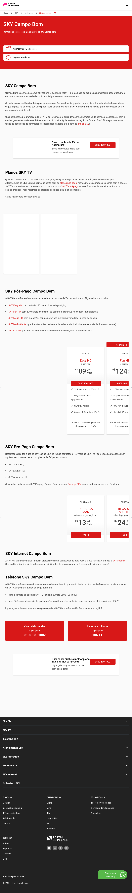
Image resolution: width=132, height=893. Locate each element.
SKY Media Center (17, 324)
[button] (127, 5)
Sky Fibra (8, 721)
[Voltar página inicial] (11, 5)
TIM (48, 813)
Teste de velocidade (101, 802)
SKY (48, 823)
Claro (49, 802)
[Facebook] (60, 848)
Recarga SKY (74, 484)
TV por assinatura (11, 813)
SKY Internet (119, 560)
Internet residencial (12, 808)
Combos (7, 823)
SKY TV (7, 730)
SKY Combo (14, 330)
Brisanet (51, 828)
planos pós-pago (68, 183)
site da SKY (83, 123)
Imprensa (7, 848)
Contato (7, 853)
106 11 (85, 534)
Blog (5, 858)
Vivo (49, 808)
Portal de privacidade (13, 876)
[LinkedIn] (55, 848)
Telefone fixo (9, 818)
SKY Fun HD (14, 311)
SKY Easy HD (15, 305)
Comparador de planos (102, 808)
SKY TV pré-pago (69, 186)
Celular (6, 802)
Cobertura (96, 813)
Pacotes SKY (10, 765)
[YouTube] (49, 848)
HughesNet (52, 818)
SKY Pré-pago (11, 756)
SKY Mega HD (15, 318)
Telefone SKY (10, 739)
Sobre (6, 843)
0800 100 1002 (102, 145)
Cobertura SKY (11, 783)
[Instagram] (66, 848)
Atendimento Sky (13, 748)
